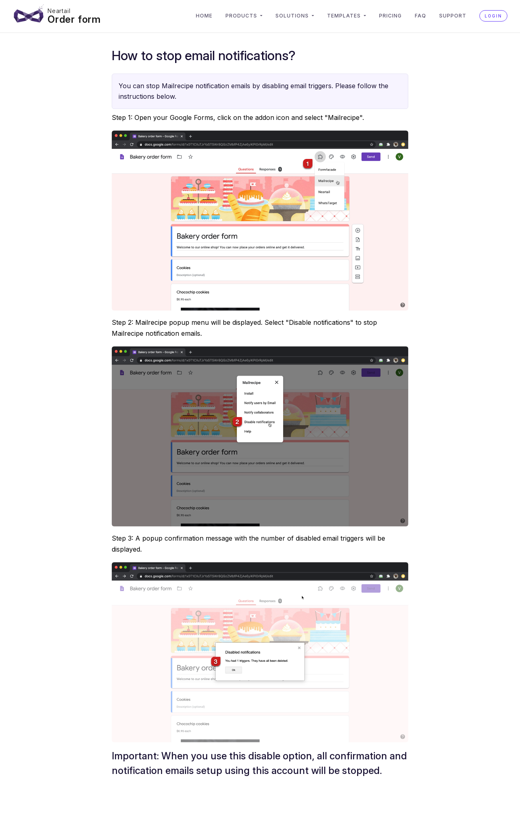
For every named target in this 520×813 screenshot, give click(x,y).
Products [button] (242, 16)
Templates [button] (344, 16)
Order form (74, 19)
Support (452, 16)
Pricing (390, 16)
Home (204, 16)
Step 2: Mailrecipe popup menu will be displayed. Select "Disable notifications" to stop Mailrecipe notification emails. (244, 327)
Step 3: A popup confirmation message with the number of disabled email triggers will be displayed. (248, 543)
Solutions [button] (292, 16)
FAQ (420, 16)
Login (493, 15)
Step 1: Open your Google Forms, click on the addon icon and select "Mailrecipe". (238, 117)
